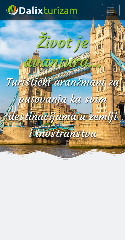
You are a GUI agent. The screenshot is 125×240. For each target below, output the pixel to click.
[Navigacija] (111, 10)
